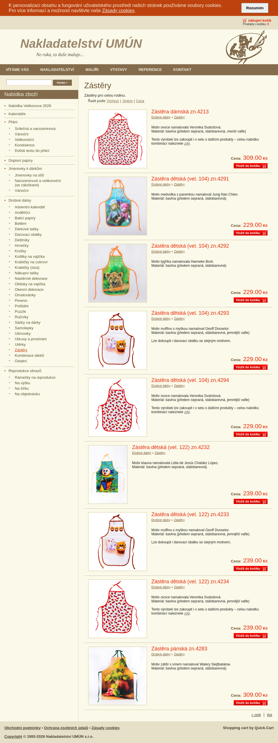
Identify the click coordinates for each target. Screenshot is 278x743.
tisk (269, 715)
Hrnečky (22, 245)
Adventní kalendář (30, 207)
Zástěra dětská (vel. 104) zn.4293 (190, 313)
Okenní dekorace (29, 289)
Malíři (92, 69)
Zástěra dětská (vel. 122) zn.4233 (190, 514)
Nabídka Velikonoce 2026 (29, 106)
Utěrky (20, 344)
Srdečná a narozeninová (35, 128)
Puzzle (20, 311)
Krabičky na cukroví (31, 262)
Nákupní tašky (27, 273)
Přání (12, 122)
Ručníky (21, 317)
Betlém (20, 223)
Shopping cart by (248, 728)
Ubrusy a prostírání (31, 339)
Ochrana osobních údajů (66, 728)
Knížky (20, 251)
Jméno (127, 101)
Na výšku (22, 383)
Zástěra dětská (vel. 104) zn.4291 (190, 179)
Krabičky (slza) (27, 267)
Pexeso (21, 300)
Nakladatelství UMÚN (81, 43)
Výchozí (113, 101)
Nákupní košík (259, 21)
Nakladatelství (57, 69)
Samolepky (24, 328)
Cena (140, 101)
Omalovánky (25, 295)
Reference (150, 69)
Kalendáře (16, 114)
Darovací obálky (28, 234)
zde (187, 143)
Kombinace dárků (29, 355)
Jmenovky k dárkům (25, 168)
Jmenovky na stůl (29, 175)
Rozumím (255, 8)
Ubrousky (23, 333)
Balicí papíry (25, 218)
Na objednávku (27, 394)
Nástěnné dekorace (31, 278)
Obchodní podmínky (22, 728)
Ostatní (21, 361)
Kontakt (182, 69)
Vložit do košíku (248, 166)
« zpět (256, 715)
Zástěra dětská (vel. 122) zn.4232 (171, 447)
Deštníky (22, 240)
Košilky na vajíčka (30, 256)
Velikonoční (24, 139)
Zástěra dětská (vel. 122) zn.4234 (190, 581)
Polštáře (22, 306)
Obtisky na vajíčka (30, 284)
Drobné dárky (19, 200)
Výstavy (118, 69)
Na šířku (22, 388)
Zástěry (21, 350)
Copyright (13, 736)
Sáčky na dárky (28, 322)
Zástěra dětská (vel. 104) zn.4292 (190, 246)
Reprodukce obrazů (24, 371)
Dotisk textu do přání (32, 150)
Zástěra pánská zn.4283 (179, 649)
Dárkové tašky (27, 229)
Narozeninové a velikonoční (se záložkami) (38, 183)
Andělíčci (22, 212)
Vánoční (22, 134)
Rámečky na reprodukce (35, 377)
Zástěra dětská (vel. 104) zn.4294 (190, 380)
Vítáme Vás (17, 69)
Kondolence (25, 145)
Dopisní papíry (20, 160)
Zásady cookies (118, 10)
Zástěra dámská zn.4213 (180, 112)
